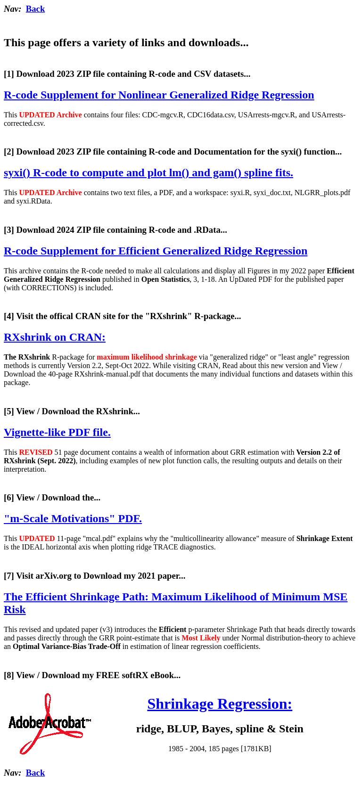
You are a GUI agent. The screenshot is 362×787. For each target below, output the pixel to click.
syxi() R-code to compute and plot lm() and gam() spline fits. (148, 172)
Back (35, 9)
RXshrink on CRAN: (55, 337)
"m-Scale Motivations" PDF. (73, 518)
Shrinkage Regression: (219, 703)
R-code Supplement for (159, 95)
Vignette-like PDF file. (57, 432)
